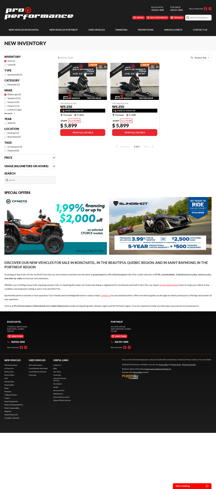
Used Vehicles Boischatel (38, 368)
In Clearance (9, 368)
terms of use (176, 365)
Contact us (106, 295)
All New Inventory (10, 365)
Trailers (7, 398)
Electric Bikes (9, 375)
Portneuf (175, 7)
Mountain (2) (13, 84)
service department (169, 285)
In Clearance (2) (14, 146)
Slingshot (7, 411)
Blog (55, 368)
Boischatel (157, 7)
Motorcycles (9, 372)
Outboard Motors (10, 395)
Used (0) (11, 64)
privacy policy (163, 365)
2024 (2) (11, 123)
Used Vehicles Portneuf (37, 372)
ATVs (6, 378)
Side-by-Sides (9, 382)
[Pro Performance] (38, 13)
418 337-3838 (176, 10)
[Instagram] (210, 8)
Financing (121, 29)
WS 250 (66, 107)
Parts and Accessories (61, 397)
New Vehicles (12, 360)
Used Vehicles (96, 29)
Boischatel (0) (14, 136)
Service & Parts (173, 29)
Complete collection (11, 418)
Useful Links (60, 360)
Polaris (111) (13, 106)
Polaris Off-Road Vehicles (13, 405)
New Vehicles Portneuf (63, 29)
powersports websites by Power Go (158, 369)
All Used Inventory (35, 365)
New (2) (11, 60)
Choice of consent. (189, 365)
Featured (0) (13, 150)
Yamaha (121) (13, 98)
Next (149, 146)
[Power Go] (146, 377)
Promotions (145, 29)
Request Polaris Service (62, 400)
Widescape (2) (14, 94)
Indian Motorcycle (11, 415)
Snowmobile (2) (14, 74)
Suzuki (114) (13, 102)
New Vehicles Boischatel (24, 29)
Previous (122, 146)
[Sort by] (201, 58)
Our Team (57, 372)
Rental (55, 387)
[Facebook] (205, 8)
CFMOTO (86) (14, 109)
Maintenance (58, 394)
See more (9, 113)
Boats (6, 388)
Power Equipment (11, 401)
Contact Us (200, 29)
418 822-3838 (157, 10)
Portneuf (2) (13, 133)
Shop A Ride (137, 372)
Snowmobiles (9, 385)
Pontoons (8, 391)
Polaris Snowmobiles (12, 408)
